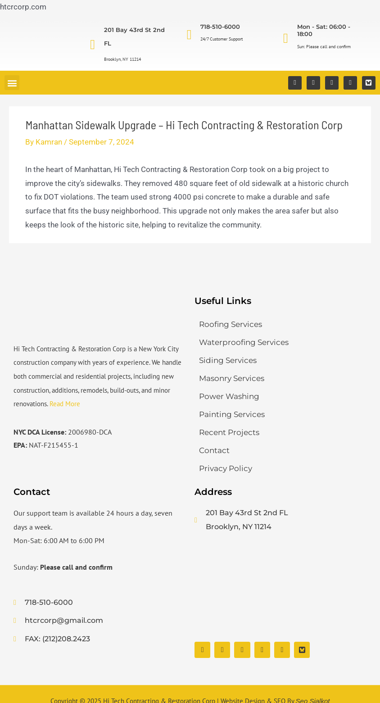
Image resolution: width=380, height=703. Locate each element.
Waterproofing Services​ (244, 342)
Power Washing (229, 396)
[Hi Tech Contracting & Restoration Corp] (280, 588)
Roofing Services (230, 324)
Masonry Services (231, 378)
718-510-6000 (220, 26)
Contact (214, 450)
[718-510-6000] (189, 34)
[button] (12, 82)
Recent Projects (229, 432)
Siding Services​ (228, 360)
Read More (65, 403)
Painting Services (232, 414)
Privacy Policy (225, 468)
